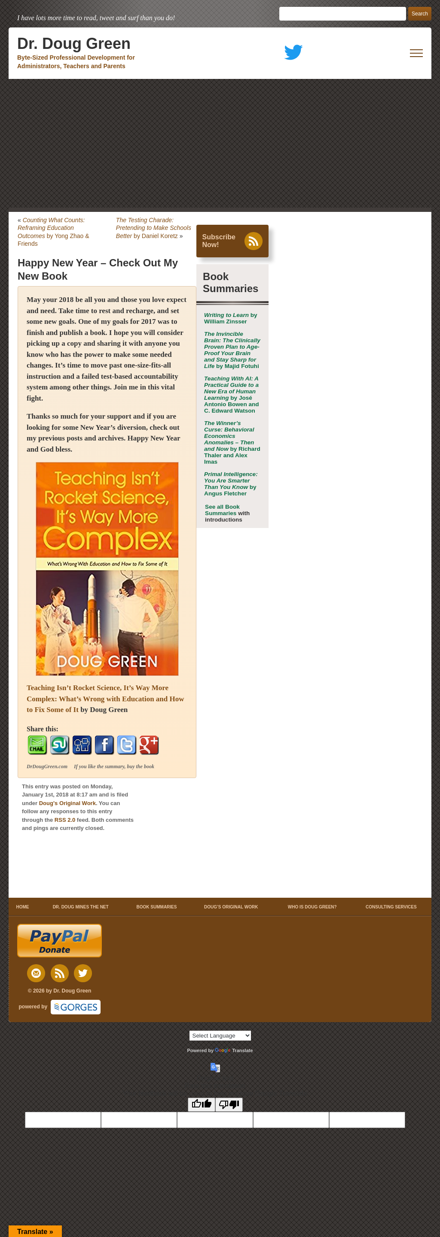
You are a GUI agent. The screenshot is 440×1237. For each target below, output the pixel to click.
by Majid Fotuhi (232, 350)
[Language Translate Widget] (220, 1036)
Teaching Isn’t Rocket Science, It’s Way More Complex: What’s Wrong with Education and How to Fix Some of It (105, 699)
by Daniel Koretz (153, 228)
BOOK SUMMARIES (157, 907)
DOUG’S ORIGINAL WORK (231, 907)
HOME (22, 907)
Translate (234, 1050)
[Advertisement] (220, 143)
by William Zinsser (230, 318)
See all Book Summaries (222, 510)
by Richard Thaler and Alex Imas (232, 442)
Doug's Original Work (67, 803)
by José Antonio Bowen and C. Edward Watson (231, 394)
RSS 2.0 (65, 820)
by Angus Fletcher (231, 484)
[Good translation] (201, 1105)
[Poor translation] (229, 1105)
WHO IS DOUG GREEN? (312, 907)
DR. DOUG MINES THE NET (81, 907)
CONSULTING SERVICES (391, 907)
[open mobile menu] (416, 53)
